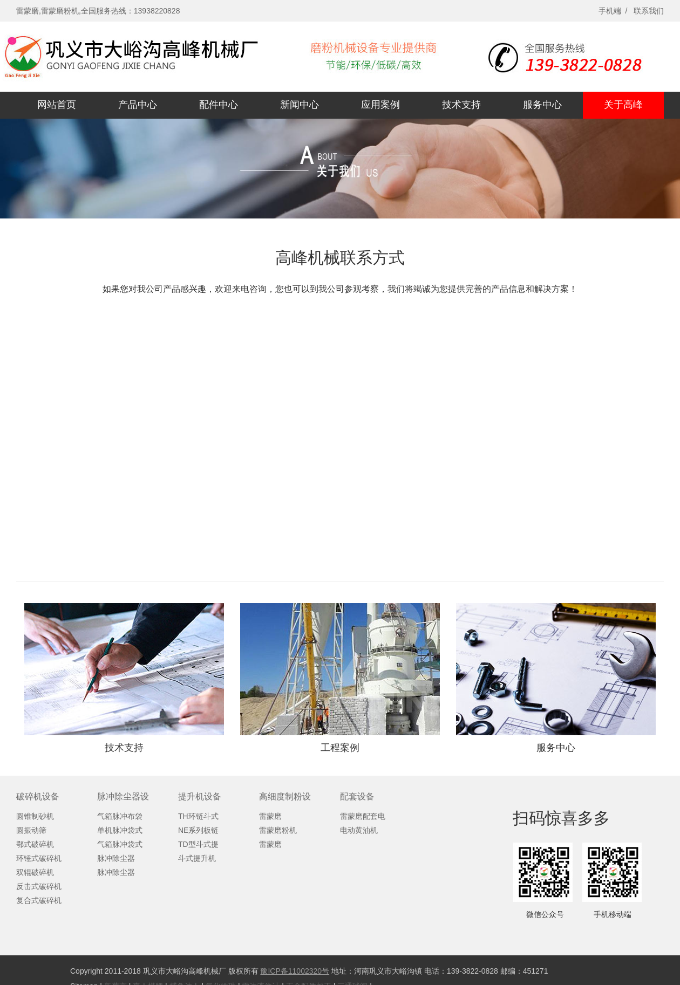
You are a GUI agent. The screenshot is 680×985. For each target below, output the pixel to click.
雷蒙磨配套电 (362, 816)
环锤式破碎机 (39, 858)
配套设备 (357, 796)
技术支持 (461, 104)
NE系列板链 (198, 830)
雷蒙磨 (270, 816)
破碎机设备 (37, 796)
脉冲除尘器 (116, 858)
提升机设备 (199, 796)
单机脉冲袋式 (119, 830)
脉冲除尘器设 (123, 796)
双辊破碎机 (35, 872)
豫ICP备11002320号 (294, 971)
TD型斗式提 (198, 844)
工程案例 (340, 747)
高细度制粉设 (285, 796)
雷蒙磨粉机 (278, 830)
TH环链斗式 (198, 816)
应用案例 (380, 104)
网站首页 (56, 104)
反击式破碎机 (39, 886)
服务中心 (542, 104)
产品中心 (137, 104)
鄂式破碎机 (35, 844)
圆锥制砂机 (35, 816)
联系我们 (649, 10)
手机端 (610, 10)
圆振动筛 (31, 830)
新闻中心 (299, 104)
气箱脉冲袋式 (119, 844)
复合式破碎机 (39, 900)
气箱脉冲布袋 (119, 816)
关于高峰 (623, 104)
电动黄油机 (359, 830)
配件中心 (218, 104)
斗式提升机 (197, 858)
